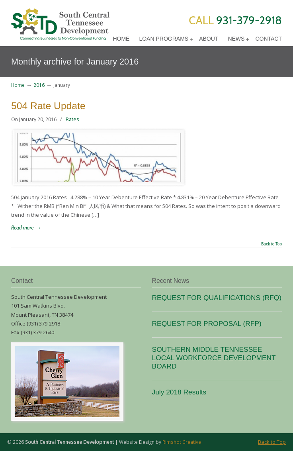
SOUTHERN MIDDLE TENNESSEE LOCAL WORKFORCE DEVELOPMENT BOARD (214, 357)
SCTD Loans (60, 21)
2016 (39, 85)
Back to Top (271, 244)
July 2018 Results (179, 392)
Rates (72, 119)
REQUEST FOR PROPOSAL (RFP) (207, 323)
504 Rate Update (48, 105)
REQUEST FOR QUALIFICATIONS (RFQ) (216, 298)
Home (18, 85)
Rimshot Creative (181, 442)
